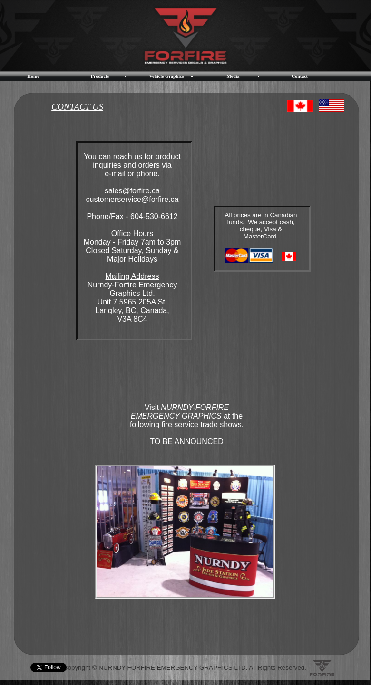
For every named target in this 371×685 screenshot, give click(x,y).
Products (100, 76)
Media (232, 76)
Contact (300, 76)
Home (33, 76)
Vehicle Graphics (166, 76)
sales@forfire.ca (132, 191)
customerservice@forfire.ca (132, 199)
